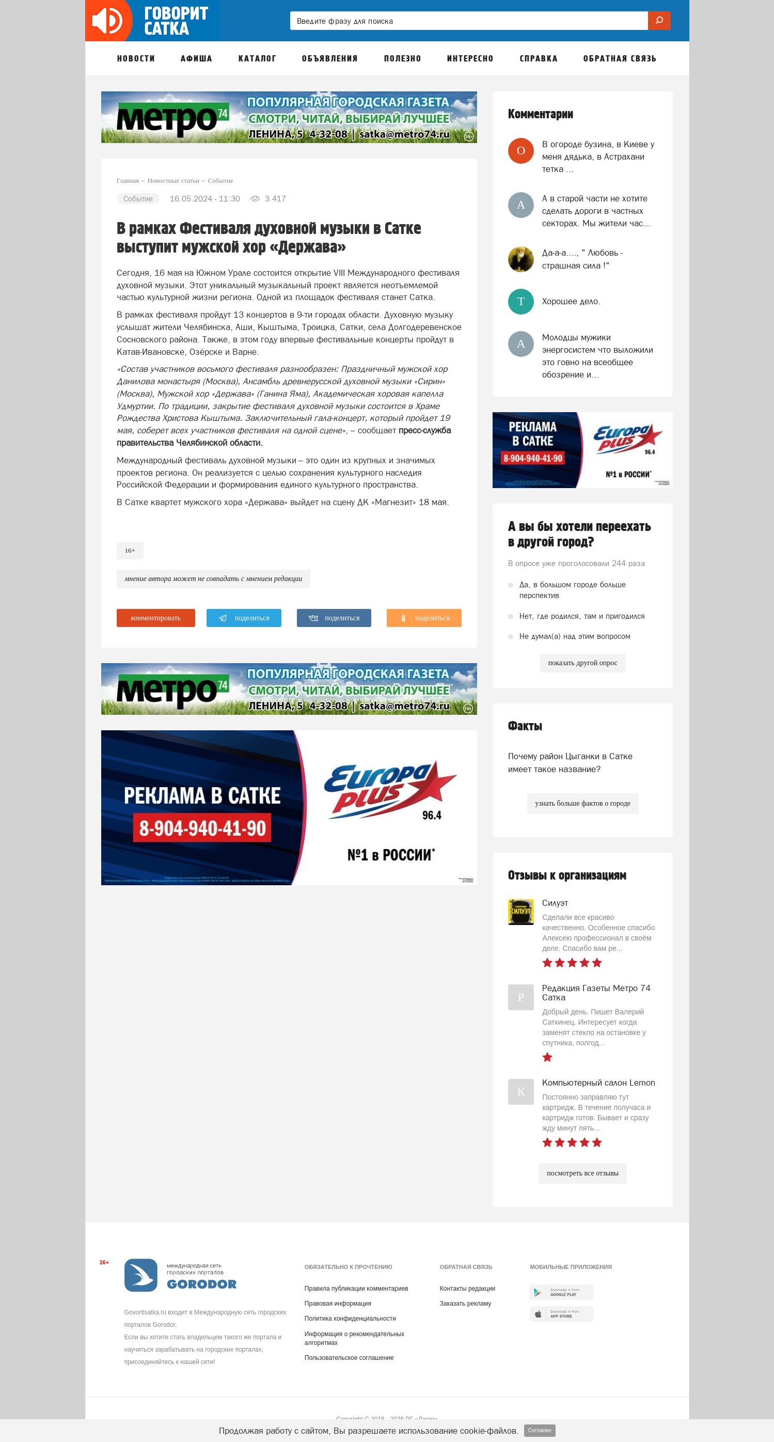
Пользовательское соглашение (349, 1357)
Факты (525, 726)
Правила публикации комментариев (356, 1288)
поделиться (244, 618)
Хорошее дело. (571, 301)
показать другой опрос (583, 663)
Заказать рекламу (466, 1303)
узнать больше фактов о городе (582, 803)
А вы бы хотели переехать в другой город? (579, 534)
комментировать (156, 618)
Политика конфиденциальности (350, 1318)
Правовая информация (338, 1303)
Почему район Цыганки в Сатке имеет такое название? (570, 762)
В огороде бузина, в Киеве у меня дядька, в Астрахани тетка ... (598, 157)
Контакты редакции (467, 1288)
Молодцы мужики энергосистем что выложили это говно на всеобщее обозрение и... (597, 356)
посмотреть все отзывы (583, 1173)
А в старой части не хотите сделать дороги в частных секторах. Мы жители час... (596, 211)
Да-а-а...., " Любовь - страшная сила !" (582, 258)
